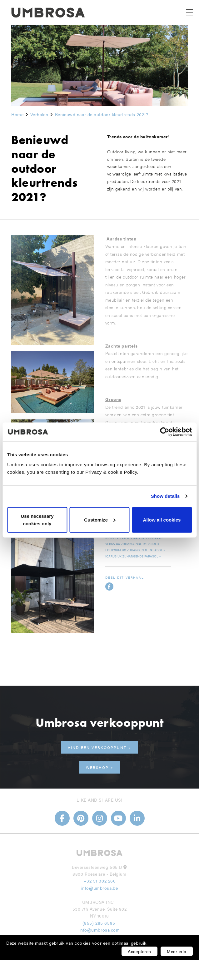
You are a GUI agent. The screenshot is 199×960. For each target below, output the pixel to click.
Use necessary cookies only (37, 519)
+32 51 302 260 (99, 881)
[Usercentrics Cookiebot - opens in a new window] (164, 432)
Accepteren (139, 951)
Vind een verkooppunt (97, 747)
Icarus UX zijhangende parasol (131, 556)
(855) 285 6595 (99, 923)
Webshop (97, 767)
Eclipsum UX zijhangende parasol (134, 550)
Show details (165, 496)
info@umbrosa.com (99, 930)
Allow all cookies (162, 519)
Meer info (177, 951)
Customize (99, 519)
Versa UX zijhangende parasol (131, 544)
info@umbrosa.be (99, 888)
